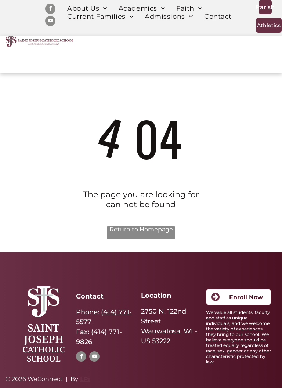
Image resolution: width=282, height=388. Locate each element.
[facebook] (50, 10)
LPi (85, 379)
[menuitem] (87, 8)
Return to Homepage (141, 229)
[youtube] (50, 22)
